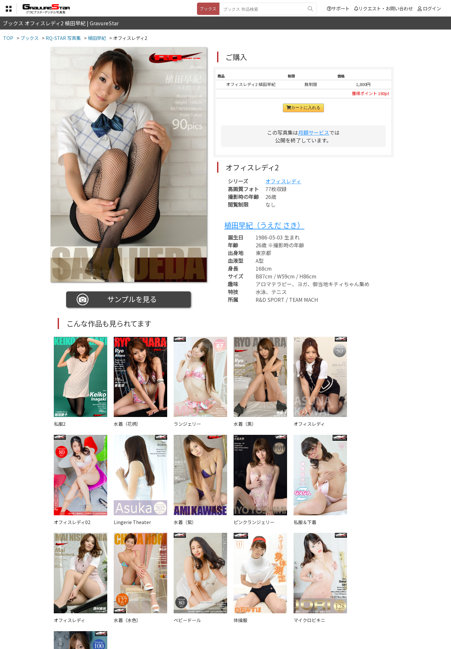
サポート (338, 8)
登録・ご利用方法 (220, 616)
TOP (130, 616)
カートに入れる (303, 107)
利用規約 (151, 616)
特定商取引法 (181, 616)
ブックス (208, 9)
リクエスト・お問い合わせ (383, 8)
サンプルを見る (116, 299)
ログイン (432, 8)
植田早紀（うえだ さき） (264, 225)
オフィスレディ (283, 181)
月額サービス (313, 132)
